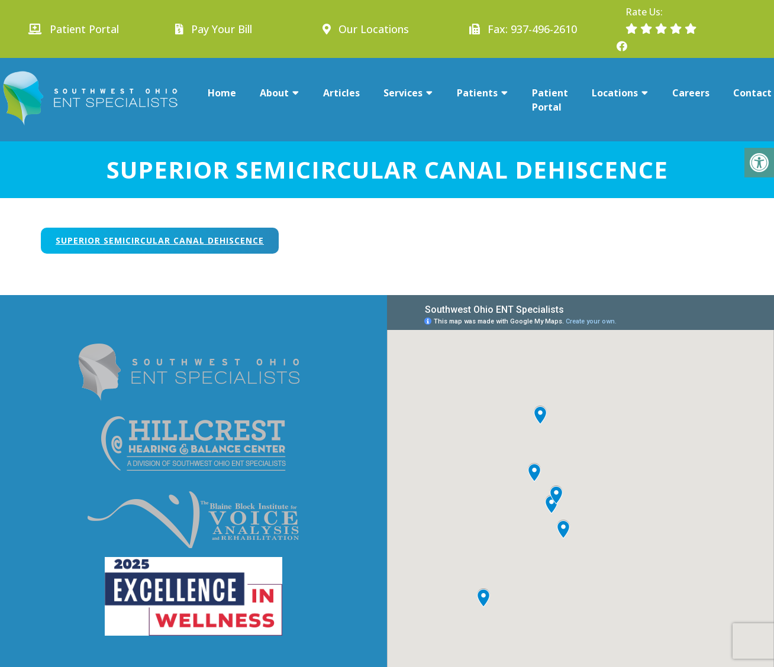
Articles (341, 92)
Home (222, 92)
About (274, 92)
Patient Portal (73, 29)
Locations (615, 92)
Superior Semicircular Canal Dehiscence (160, 240)
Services (403, 92)
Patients (477, 92)
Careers (691, 92)
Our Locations (372, 29)
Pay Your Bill (221, 29)
